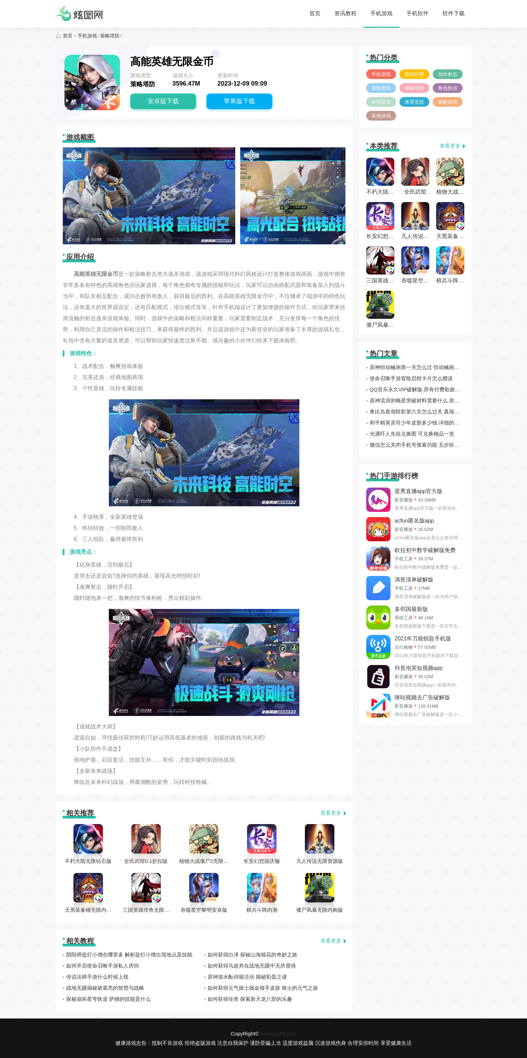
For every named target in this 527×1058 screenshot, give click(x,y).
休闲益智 (381, 102)
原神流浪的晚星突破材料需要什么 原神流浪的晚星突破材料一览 (417, 400)
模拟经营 (414, 74)
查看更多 (330, 813)
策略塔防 (110, 35)
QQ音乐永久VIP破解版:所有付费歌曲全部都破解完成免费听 (417, 389)
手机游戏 (381, 13)
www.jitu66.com (278, 1034)
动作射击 (447, 74)
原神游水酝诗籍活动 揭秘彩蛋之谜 (247, 977)
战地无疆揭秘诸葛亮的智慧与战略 (105, 988)
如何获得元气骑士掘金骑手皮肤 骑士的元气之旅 (263, 988)
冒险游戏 (381, 88)
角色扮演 (447, 88)
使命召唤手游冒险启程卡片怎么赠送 (411, 378)
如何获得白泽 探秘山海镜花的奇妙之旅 (252, 955)
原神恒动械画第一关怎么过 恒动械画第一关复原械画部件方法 (417, 367)
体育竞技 (414, 102)
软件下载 (453, 13)
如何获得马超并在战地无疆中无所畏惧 (252, 966)
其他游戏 (381, 116)
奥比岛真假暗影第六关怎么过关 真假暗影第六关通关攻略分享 (417, 411)
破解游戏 (447, 102)
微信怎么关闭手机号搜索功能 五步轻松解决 (417, 445)
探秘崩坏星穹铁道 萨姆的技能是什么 (108, 999)
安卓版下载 (163, 101)
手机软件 (417, 13)
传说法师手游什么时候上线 (97, 977)
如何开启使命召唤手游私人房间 (102, 966)
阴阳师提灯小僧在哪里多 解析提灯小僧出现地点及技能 (129, 955)
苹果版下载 (239, 101)
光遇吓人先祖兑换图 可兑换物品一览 (412, 434)
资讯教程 (345, 13)
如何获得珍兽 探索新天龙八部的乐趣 (250, 999)
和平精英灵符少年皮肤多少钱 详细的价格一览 (417, 423)
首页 (314, 13)
